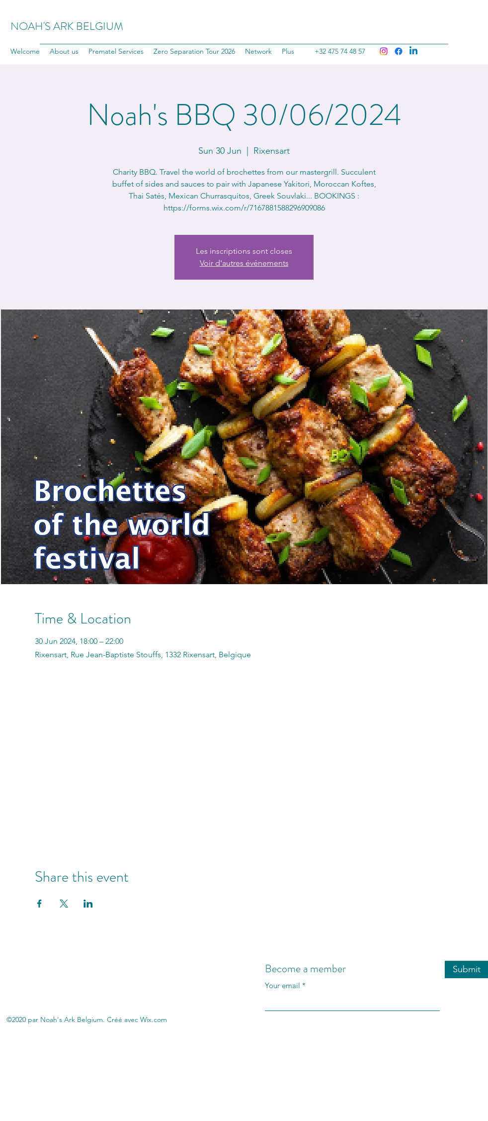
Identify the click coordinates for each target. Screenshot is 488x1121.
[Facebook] (399, 51)
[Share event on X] (64, 904)
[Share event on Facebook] (39, 904)
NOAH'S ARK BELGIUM (66, 26)
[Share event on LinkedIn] (88, 904)
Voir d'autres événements (244, 263)
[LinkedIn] (413, 51)
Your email (282, 985)
